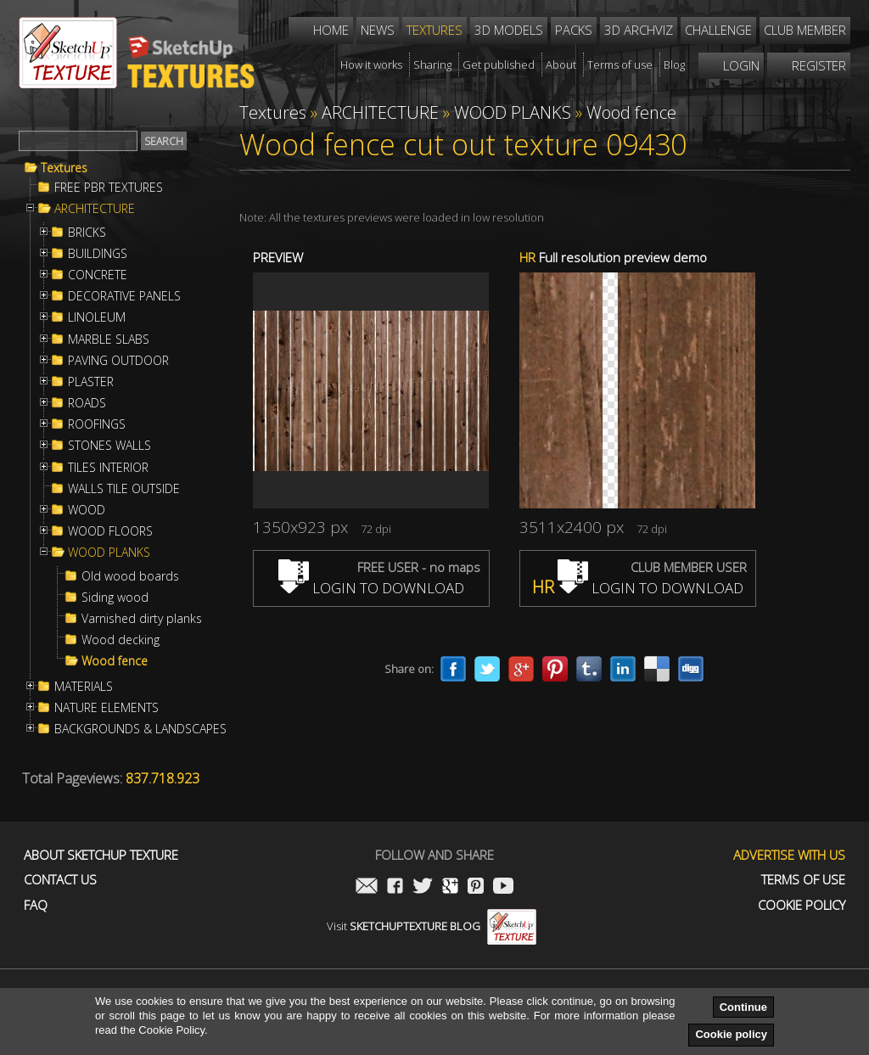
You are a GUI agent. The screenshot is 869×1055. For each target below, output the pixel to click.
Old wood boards (130, 576)
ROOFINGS (97, 424)
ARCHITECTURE (94, 208)
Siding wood (115, 597)
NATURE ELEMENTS (106, 707)
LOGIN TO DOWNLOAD (371, 588)
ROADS (87, 403)
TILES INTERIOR (108, 467)
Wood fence (114, 661)
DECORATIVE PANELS (124, 296)
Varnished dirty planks (141, 618)
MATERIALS (83, 686)
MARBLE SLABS (108, 339)
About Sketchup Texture (101, 855)
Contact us (60, 880)
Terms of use (803, 880)
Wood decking (120, 640)
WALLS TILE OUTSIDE (124, 489)
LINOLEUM (97, 317)
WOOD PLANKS (109, 552)
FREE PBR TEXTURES (108, 187)
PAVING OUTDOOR (118, 360)
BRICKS (87, 232)
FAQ (36, 905)
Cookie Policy (801, 905)
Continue (743, 1007)
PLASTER (91, 382)
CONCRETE (97, 275)
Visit (431, 926)
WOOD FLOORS (110, 531)
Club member (805, 29)
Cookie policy (731, 1034)
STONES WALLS (109, 445)
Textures (64, 168)
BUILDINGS (97, 253)
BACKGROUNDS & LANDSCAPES (140, 729)
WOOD (86, 510)
